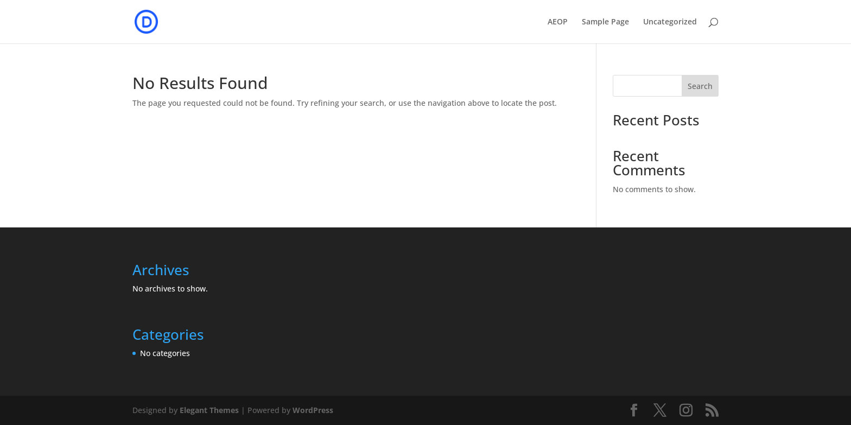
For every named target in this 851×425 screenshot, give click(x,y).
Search (700, 86)
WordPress (313, 410)
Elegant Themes (209, 410)
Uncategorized (670, 22)
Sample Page (605, 22)
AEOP (558, 22)
